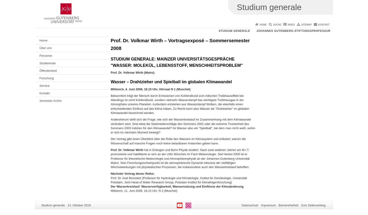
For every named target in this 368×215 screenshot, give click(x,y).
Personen (45, 55)
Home (263, 24)
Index (291, 24)
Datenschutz (250, 205)
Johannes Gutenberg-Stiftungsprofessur (293, 31)
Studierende (47, 63)
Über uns (45, 48)
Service (44, 85)
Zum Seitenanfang (313, 205)
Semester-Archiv (50, 100)
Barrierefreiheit (288, 205)
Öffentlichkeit (48, 70)
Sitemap (306, 24)
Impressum (268, 205)
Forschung (46, 78)
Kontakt (324, 24)
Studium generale (234, 31)
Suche (277, 24)
